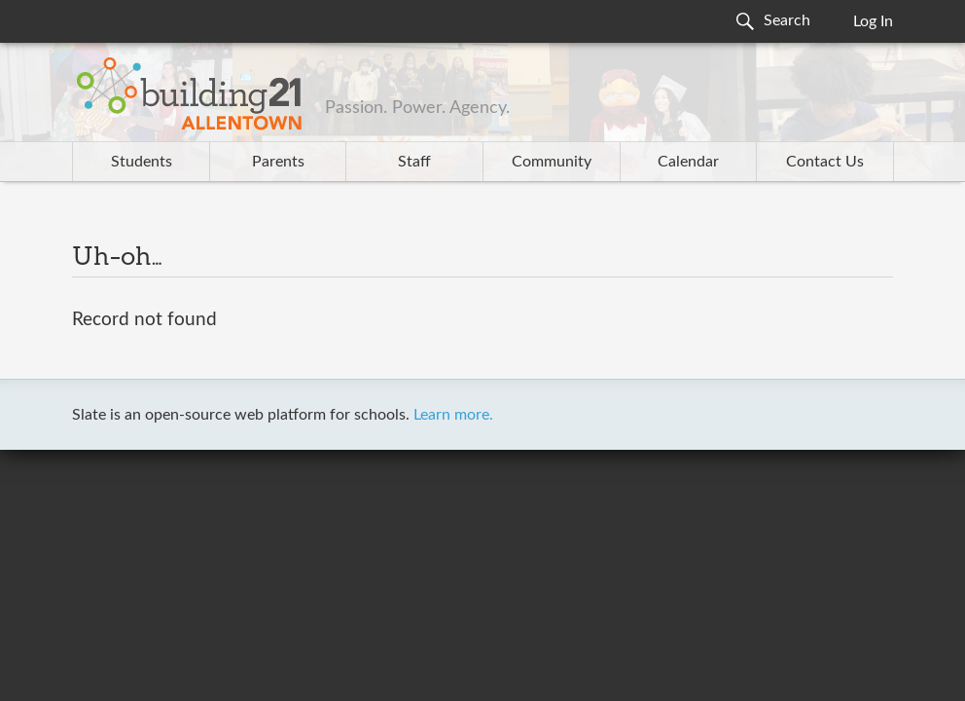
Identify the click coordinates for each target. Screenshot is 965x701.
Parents (278, 161)
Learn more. (453, 415)
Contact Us (825, 161)
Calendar (688, 161)
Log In (873, 21)
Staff (414, 161)
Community (551, 161)
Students (141, 161)
